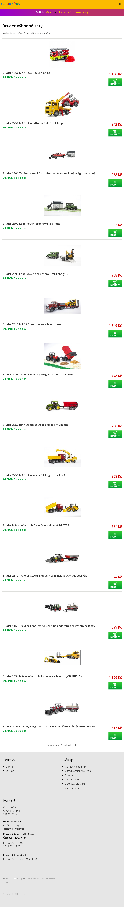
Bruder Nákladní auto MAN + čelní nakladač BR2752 (35, 525)
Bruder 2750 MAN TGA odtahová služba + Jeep (32, 123)
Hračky (19, 33)
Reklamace (70, 775)
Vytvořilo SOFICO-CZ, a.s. (14, 894)
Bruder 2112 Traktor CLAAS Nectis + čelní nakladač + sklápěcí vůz (44, 575)
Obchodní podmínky (75, 766)
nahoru (7, 878)
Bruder (27, 33)
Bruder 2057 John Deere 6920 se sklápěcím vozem (35, 425)
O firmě (9, 766)
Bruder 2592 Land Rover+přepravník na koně (31, 223)
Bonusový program (75, 783)
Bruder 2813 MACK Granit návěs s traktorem (31, 324)
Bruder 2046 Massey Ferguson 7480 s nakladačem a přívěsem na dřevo (48, 726)
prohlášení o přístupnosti (36, 878)
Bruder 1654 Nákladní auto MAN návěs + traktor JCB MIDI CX (42, 676)
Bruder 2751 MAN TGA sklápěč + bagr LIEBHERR (33, 475)
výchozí (51, 12)
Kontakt (10, 770)
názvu (77, 12)
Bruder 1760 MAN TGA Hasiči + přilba (26, 73)
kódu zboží (65, 12)
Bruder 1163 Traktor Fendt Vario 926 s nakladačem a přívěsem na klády (48, 626)
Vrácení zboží (72, 788)
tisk (18, 878)
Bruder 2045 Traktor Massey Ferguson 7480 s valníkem (38, 374)
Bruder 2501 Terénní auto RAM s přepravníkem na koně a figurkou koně (48, 173)
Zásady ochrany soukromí (78, 770)
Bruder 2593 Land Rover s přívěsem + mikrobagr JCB (36, 274)
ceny (85, 12)
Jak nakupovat (72, 779)
